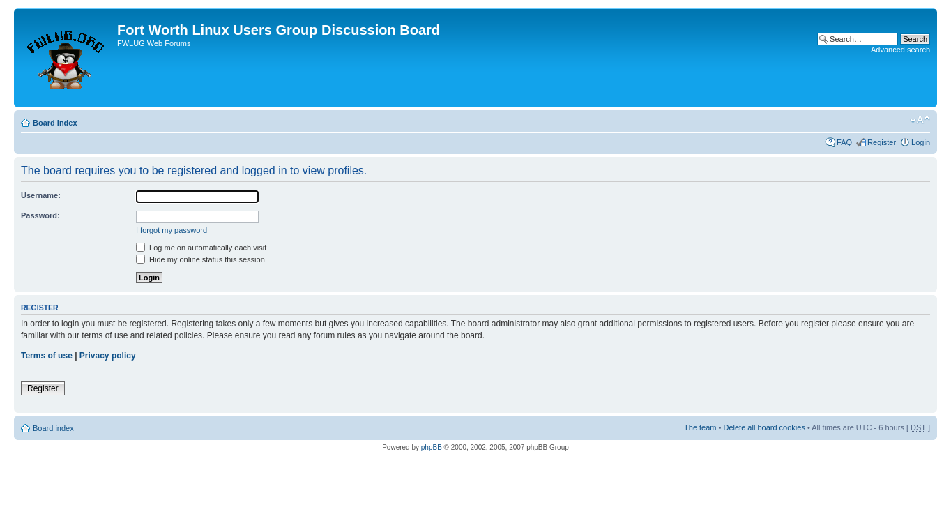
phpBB (431, 447)
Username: (41, 195)
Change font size (920, 120)
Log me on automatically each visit (201, 247)
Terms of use (47, 356)
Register (881, 142)
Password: (40, 215)
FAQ (844, 142)
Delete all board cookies (764, 427)
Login (920, 142)
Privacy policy (107, 356)
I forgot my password (171, 230)
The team (700, 427)
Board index (55, 123)
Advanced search (900, 49)
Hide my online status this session (200, 259)
